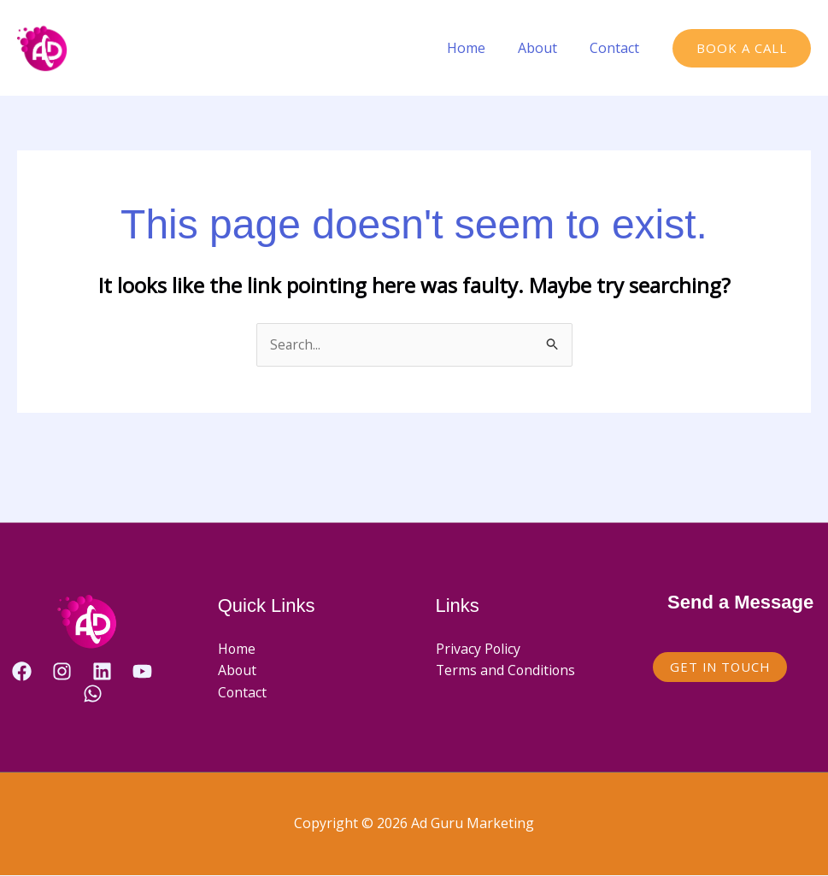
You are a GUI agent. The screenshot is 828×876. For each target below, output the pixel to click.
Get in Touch (721, 666)
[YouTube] (142, 671)
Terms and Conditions (507, 670)
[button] (741, 48)
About (545, 47)
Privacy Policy (478, 648)
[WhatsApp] (93, 693)
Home (479, 47)
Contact (617, 47)
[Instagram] (62, 671)
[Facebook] (22, 671)
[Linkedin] (102, 671)
